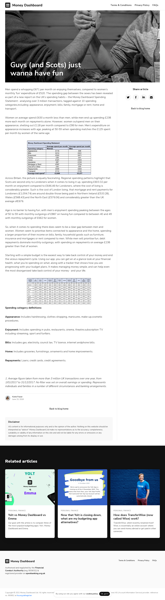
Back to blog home (59, 408)
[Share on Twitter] (128, 97)
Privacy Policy (142, 5)
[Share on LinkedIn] (144, 97)
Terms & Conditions (121, 5)
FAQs (155, 5)
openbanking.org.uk (35, 573)
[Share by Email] (151, 97)
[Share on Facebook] (136, 97)
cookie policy (92, 594)
